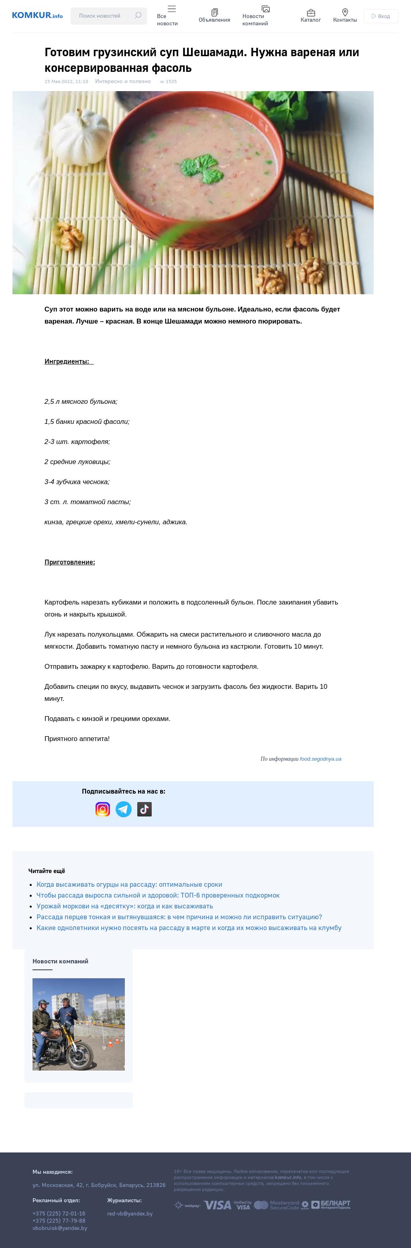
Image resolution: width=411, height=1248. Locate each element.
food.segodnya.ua (320, 759)
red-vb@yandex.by (130, 1213)
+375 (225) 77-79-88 (59, 1221)
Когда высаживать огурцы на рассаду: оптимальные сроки (129, 884)
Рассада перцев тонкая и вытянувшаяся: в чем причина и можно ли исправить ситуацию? (179, 917)
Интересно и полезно (123, 81)
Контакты (345, 16)
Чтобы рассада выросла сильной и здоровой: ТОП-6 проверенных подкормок (158, 895)
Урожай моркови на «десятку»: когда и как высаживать (125, 906)
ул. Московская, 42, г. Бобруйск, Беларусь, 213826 (99, 1185)
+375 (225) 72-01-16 (59, 1213)
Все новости (167, 16)
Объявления (214, 16)
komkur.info (288, 1178)
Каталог (311, 16)
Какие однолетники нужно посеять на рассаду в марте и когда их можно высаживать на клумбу (189, 928)
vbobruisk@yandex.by (60, 1228)
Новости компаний (256, 16)
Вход (381, 16)
